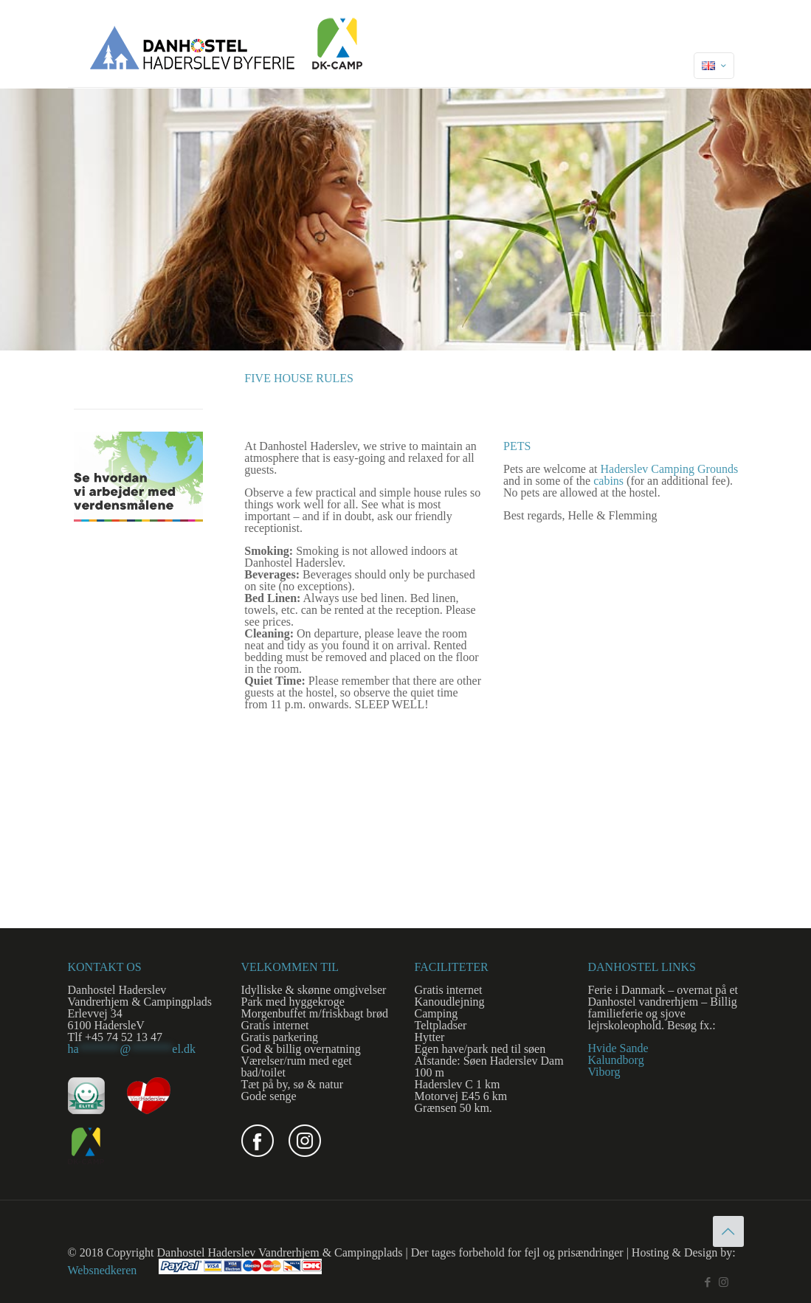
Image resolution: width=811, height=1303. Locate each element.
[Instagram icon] (723, 1282)
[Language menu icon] (714, 65)
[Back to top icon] (728, 1231)
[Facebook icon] (708, 1282)
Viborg (604, 1071)
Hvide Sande (618, 1048)
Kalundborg (616, 1060)
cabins (608, 480)
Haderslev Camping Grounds (669, 469)
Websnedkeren (102, 1270)
